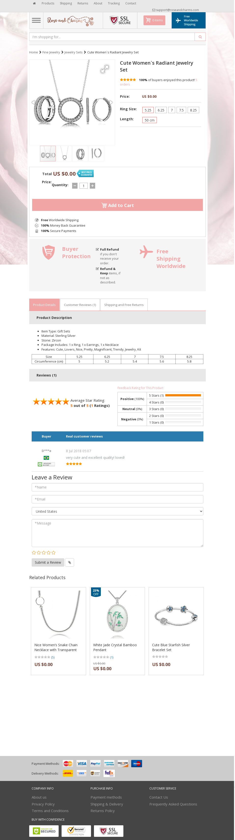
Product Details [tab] (44, 305)
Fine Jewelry (51, 52)
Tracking (114, 3)
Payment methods (106, 797)
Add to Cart (117, 205)
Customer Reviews (80, 305)
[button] (105, 67)
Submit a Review (48, 562)
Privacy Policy (43, 804)
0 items (157, 20)
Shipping (66, 3)
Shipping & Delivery (107, 804)
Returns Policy (103, 810)
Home (33, 52)
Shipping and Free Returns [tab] (124, 305)
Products (48, 3)
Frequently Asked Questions (173, 804)
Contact (130, 3)
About (98, 3)
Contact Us (158, 797)
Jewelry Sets (74, 52)
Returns (83, 3)
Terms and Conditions (50, 810)
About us (39, 797)
